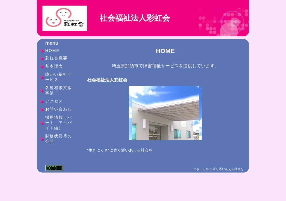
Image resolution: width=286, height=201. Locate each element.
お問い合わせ (58, 109)
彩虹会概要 (56, 58)
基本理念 (54, 66)
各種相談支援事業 (58, 90)
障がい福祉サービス (58, 77)
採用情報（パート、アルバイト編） (58, 122)
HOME (52, 50)
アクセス (54, 101)
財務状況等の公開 (58, 138)
